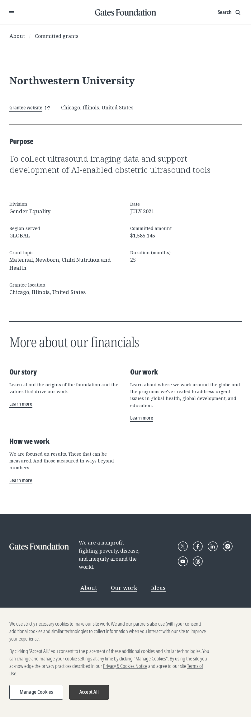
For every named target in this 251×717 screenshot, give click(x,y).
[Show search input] (230, 12)
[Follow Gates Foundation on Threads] (197, 561)
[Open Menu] (11, 12)
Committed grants (56, 36)
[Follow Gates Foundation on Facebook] (197, 546)
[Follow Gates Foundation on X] (182, 546)
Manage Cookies (36, 694)
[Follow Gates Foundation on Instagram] (227, 546)
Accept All (89, 694)
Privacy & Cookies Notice (125, 668)
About (17, 36)
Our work (124, 587)
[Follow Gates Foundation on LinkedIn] (212, 546)
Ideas (158, 587)
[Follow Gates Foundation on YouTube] (182, 561)
